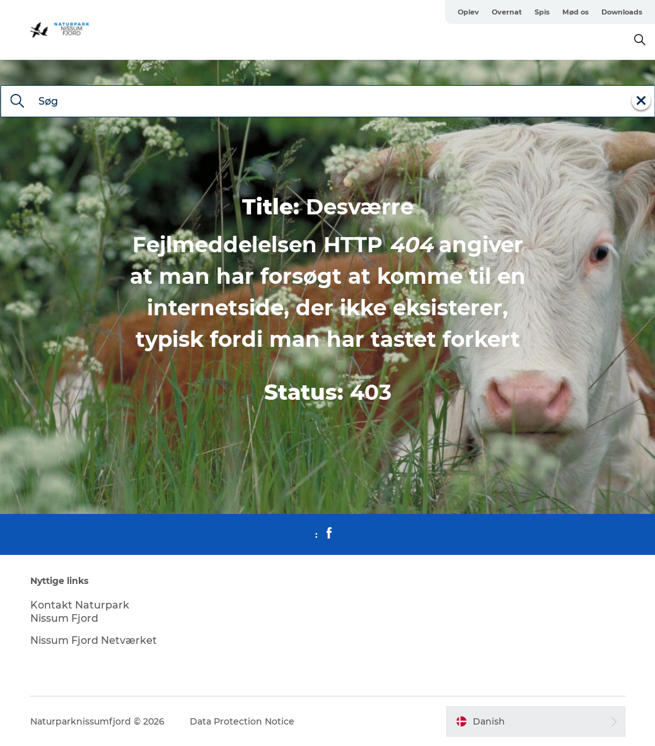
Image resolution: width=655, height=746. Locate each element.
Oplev (468, 12)
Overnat (507, 12)
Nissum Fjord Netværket (93, 640)
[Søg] (17, 102)
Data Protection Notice (242, 721)
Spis (542, 12)
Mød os (575, 12)
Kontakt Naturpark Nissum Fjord (79, 611)
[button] (535, 721)
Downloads (621, 12)
